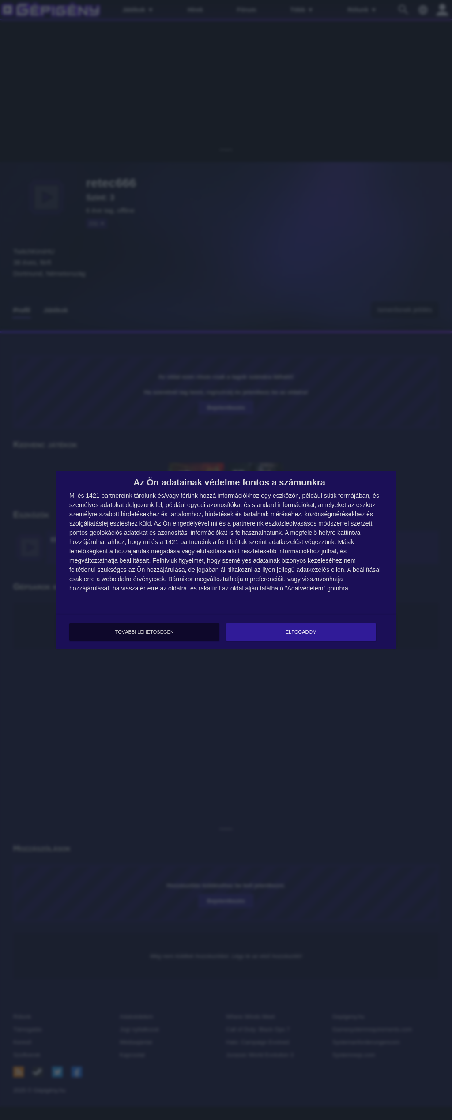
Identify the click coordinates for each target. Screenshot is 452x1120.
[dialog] (226, 560)
